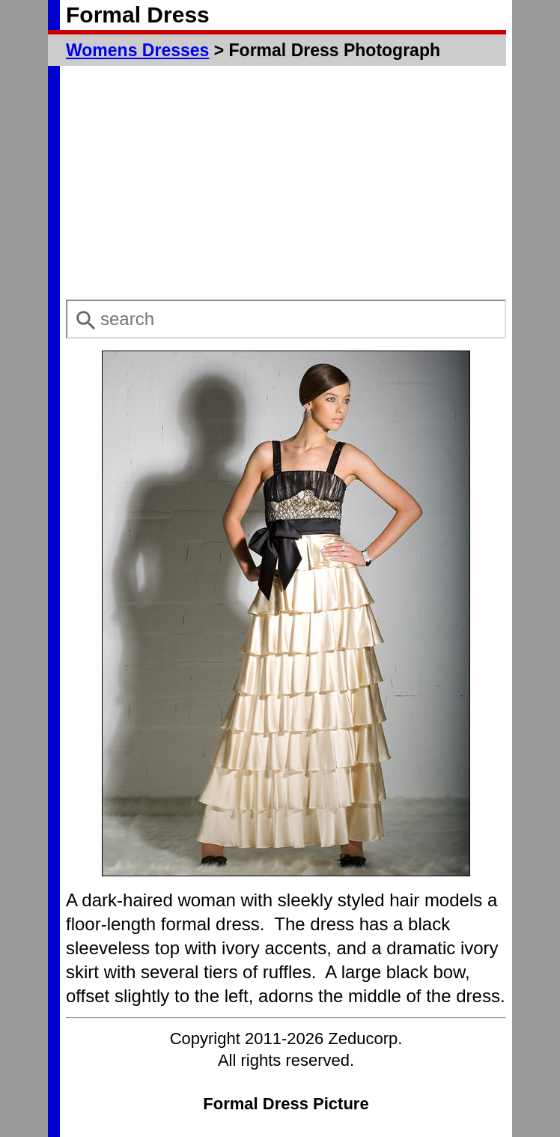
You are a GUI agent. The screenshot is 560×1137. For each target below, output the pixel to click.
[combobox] (286, 319)
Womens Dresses (137, 50)
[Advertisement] (286, 183)
